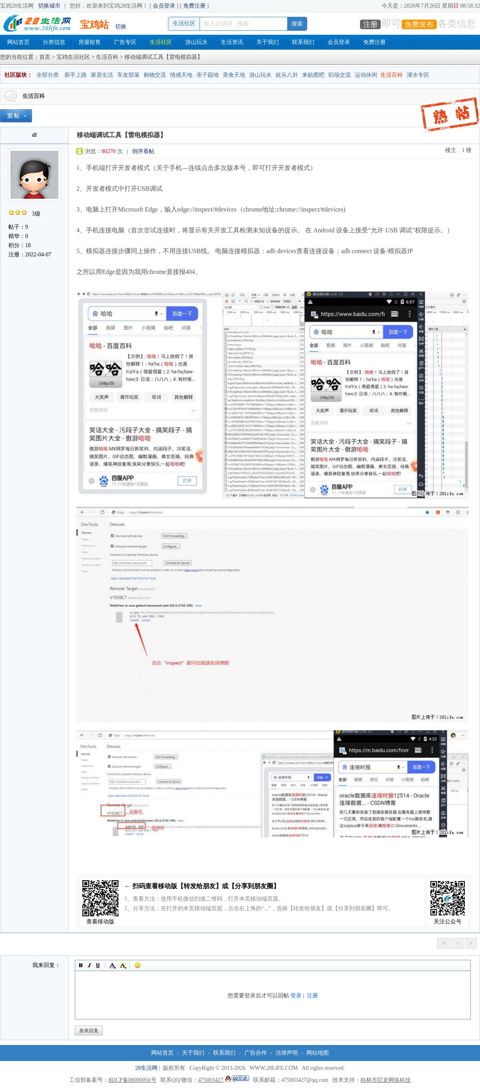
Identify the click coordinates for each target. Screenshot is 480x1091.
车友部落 (128, 75)
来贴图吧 (313, 75)
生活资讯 (232, 42)
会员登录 (164, 6)
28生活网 (146, 1068)
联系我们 (303, 42)
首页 (44, 57)
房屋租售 (89, 42)
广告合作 (255, 1053)
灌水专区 (418, 75)
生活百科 (107, 57)
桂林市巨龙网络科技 (385, 1080)
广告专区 (125, 42)
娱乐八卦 (287, 75)
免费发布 (419, 24)
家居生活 (102, 75)
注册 (370, 24)
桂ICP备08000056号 (132, 1080)
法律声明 (287, 1053)
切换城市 (49, 6)
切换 (120, 27)
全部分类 (47, 75)
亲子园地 (207, 75)
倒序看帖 (143, 151)
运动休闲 (366, 75)
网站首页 (18, 42)
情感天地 (181, 75)
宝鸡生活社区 (73, 57)
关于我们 (267, 42)
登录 (296, 996)
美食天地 (234, 75)
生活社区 (161, 42)
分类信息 (54, 42)
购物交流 (155, 75)
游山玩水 (196, 42)
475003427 (223, 1080)
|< (444, 943)
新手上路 (75, 75)
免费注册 (194, 6)
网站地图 (317, 1053)
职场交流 (339, 75)
